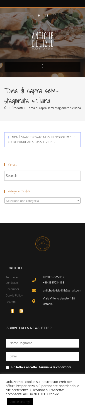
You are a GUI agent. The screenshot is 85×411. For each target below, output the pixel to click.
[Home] (5, 108)
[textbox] (43, 201)
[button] (42, 66)
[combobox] (42, 200)
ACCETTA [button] (43, 402)
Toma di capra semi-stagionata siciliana (54, 108)
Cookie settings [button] (20, 402)
